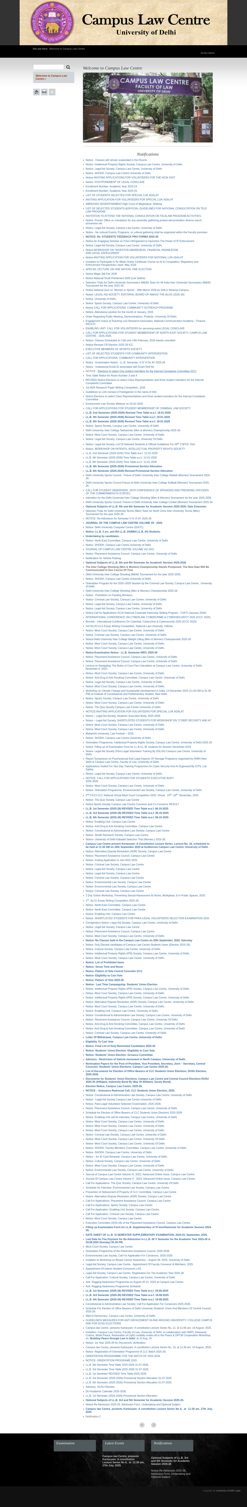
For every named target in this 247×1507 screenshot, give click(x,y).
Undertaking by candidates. (103, 536)
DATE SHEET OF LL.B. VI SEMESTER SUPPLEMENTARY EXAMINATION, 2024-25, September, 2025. (147, 1234)
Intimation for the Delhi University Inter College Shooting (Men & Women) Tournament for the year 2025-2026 (148, 497)
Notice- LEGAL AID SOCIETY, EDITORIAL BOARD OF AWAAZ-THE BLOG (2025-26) (135, 294)
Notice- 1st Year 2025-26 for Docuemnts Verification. (116, 1342)
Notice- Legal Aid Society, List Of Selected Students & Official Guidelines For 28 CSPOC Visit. (140, 444)
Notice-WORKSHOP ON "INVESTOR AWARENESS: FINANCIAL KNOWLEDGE (132, 250)
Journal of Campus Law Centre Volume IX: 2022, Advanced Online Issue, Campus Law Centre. (140, 1174)
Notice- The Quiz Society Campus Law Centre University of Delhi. (123, 707)
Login (238, 1490)
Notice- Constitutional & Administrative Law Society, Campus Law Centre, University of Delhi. (139, 1015)
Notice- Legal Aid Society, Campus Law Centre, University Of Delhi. (124, 439)
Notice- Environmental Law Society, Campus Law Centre (118, 882)
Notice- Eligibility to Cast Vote (104, 975)
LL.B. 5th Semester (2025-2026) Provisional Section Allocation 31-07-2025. (129, 1382)
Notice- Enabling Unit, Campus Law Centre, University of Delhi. (122, 1010)
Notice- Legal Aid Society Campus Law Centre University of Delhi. (124, 1099)
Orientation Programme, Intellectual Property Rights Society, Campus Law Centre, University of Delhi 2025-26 (149, 742)
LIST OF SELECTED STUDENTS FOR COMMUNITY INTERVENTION (126, 353)
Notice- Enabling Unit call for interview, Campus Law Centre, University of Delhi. (132, 1117)
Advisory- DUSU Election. (100, 1386)
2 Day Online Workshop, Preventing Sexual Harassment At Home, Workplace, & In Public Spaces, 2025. (146, 895)
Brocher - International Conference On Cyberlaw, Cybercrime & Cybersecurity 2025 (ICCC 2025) (141, 621)
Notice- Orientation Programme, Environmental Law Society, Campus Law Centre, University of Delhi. (144, 790)
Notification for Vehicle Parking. (104, 558)
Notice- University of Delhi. (101, 299)
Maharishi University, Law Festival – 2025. (110, 733)
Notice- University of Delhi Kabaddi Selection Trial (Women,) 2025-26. (126, 839)
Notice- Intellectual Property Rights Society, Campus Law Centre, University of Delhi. (134, 164)
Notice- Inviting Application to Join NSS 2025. (112, 860)
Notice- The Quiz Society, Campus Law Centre (112, 799)
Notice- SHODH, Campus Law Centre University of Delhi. (118, 173)
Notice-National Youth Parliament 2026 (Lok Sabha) (115, 278)
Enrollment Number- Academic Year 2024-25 (111, 190)
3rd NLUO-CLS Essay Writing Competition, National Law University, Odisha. (129, 626)
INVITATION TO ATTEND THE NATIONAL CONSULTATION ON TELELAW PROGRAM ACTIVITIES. (144, 216)
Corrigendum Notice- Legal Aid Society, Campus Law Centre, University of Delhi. (132, 922)
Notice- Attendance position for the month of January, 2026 (119, 312)
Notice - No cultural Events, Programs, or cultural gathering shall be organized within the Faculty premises (146, 232)
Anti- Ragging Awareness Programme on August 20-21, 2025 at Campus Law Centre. (135, 1282)
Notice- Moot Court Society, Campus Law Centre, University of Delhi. (125, 434)
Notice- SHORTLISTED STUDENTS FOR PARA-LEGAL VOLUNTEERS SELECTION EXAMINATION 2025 (147, 918)
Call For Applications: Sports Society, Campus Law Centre (119, 1205)
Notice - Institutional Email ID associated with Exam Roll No (120, 366)
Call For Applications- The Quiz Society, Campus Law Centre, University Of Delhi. (132, 1183)
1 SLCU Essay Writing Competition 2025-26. (112, 900)
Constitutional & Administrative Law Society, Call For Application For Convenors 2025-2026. (138, 1304)
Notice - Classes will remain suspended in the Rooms (116, 160)
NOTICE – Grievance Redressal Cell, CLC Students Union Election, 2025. (130, 1090)
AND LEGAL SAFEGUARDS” (103, 253)
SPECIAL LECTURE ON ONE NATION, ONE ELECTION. (119, 269)
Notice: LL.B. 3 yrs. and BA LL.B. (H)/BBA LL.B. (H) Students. (123, 531)
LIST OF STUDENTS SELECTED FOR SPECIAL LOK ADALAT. (123, 195)
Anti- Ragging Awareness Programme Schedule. (113, 1286)
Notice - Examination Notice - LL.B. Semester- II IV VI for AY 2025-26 (125, 362)
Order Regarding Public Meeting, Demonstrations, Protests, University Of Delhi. (131, 316)
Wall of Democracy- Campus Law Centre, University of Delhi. (121, 1315)
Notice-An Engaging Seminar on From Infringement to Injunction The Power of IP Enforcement (140, 241)
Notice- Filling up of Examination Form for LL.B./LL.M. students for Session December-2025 (138, 746)
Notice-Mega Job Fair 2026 (101, 273)
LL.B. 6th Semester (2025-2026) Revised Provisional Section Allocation (129, 470)
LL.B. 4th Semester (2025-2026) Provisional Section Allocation (124, 466)
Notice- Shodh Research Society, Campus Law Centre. (117, 835)
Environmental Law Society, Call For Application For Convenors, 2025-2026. (129, 1255)
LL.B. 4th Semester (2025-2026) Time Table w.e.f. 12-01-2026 (121, 457)
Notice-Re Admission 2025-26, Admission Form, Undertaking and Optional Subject (133, 1404)
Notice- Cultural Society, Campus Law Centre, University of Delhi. (123, 949)
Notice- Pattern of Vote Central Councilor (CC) (114, 971)
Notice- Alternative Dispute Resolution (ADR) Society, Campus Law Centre (128, 851)
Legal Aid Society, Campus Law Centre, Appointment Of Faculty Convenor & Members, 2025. (140, 1264)
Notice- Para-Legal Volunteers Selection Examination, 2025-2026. (123, 1103)
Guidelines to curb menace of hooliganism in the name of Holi (121, 392)
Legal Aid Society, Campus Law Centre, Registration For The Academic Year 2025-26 (135, 1273)
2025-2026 (92, 781)
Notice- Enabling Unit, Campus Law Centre (110, 821)
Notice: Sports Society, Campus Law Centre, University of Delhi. (122, 303)
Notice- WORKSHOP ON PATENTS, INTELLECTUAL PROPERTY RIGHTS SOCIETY (135, 448)
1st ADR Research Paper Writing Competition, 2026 (115, 387)
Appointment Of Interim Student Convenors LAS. (114, 1268)
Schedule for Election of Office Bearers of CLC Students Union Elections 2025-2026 (134, 1112)
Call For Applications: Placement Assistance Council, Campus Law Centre (128, 1200)
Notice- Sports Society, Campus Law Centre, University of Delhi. (123, 425)
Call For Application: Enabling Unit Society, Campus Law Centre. (123, 1209)
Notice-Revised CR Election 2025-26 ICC (109, 344)
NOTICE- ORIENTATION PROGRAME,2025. (111, 1360)
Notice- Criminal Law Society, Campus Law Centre (115, 864)
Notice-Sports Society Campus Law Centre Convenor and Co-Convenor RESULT (132, 804)
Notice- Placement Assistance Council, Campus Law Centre (120, 855)
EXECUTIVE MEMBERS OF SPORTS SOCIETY (114, 349)
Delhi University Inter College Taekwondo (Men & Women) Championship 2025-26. (133, 430)
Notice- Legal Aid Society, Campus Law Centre (112, 869)
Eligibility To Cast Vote (99, 1041)
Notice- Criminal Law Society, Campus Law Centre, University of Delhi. (126, 599)
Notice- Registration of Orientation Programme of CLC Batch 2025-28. (126, 1351)
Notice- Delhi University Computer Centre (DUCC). (115, 527)
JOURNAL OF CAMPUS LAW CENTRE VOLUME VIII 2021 (120, 549)
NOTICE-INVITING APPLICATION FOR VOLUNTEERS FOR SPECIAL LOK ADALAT (135, 711)
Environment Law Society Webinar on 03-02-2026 (114, 403)
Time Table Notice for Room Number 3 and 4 (111, 375)
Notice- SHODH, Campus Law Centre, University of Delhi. (119, 1152)
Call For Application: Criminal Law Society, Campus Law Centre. (122, 1214)
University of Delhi (225, 1490)
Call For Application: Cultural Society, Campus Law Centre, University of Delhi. (131, 1277)
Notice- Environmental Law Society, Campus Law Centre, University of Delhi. (130, 1170)
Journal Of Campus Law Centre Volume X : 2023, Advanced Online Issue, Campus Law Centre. (141, 1178)
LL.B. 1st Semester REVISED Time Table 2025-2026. (116, 1373)
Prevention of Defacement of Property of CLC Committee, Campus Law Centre (131, 1192)
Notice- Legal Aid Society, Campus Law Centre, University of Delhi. (124, 168)
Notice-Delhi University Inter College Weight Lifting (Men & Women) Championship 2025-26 (138, 639)
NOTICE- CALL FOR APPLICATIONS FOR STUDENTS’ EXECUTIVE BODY (130, 778)
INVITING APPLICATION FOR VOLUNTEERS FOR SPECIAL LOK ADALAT (129, 199)
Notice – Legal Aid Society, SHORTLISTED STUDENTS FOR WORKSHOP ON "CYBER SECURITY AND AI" (148, 720)
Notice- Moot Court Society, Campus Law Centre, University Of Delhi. (125, 1139)
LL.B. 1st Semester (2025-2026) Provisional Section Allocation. (122, 1395)
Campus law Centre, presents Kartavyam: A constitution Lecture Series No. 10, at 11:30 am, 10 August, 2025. (149, 1347)
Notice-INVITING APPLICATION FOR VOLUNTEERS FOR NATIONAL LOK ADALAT (134, 257)
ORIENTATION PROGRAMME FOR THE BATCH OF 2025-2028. (123, 1356)
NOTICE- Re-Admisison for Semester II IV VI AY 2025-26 (118, 518)
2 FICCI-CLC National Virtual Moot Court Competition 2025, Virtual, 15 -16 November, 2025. (142, 795)
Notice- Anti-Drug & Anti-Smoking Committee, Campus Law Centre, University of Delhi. (135, 677)
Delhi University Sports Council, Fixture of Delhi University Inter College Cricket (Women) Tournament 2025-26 (149, 502)
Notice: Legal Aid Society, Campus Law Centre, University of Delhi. (124, 245)
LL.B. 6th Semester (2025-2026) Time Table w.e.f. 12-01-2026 (121, 462)
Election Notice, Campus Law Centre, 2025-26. (114, 1086)
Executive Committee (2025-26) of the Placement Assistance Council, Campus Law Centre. (138, 1222)
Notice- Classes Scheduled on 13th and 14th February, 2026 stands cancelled (130, 340)
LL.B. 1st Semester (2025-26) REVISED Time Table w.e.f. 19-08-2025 (127, 1290)
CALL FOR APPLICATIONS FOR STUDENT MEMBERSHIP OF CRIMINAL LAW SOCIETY (138, 408)
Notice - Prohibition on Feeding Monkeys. (109, 595)
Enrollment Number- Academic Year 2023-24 (111, 186)
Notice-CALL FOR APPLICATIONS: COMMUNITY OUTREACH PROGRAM (129, 307)
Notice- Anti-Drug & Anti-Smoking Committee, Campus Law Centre (124, 826)
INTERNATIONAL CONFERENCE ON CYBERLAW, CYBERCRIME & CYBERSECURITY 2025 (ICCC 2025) (148, 617)
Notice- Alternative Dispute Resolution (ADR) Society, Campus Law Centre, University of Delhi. (140, 1002)
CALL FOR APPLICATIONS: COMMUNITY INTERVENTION (120, 358)
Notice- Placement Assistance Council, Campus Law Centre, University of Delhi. (132, 553)
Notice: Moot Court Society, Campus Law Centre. (114, 1218)
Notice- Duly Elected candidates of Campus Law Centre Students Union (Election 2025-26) (138, 944)
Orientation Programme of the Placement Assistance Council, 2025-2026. (128, 1251)
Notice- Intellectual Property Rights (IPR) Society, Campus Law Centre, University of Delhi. (138, 953)
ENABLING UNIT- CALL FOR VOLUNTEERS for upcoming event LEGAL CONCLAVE (135, 328)
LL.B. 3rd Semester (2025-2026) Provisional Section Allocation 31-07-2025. (129, 1378)
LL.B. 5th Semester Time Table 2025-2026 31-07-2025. (117, 1364)
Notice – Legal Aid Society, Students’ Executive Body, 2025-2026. (123, 716)
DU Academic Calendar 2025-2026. (106, 1391)
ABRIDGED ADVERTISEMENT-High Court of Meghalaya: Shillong (124, 204)
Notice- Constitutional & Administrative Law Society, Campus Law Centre (127, 830)
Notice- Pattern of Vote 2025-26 (105, 980)
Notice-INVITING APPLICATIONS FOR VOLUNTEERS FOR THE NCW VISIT (130, 177)
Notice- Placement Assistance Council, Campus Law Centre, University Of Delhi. (132, 1019)
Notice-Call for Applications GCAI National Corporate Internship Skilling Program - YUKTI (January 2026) (146, 612)
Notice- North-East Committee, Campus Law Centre (115, 905)
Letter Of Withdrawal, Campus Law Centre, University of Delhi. (124, 1037)
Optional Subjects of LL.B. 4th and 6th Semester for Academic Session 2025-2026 (136, 562)
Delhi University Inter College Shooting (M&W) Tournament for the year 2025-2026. (133, 574)
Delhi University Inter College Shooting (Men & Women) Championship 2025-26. (132, 590)
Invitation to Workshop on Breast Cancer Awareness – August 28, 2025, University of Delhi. (138, 1260)
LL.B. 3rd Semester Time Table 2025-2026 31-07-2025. (117, 1369)
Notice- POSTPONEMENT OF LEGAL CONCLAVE (115, 182)
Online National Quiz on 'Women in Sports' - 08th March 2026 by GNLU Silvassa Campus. (138, 290)
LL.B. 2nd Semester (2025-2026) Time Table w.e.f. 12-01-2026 (122, 453)
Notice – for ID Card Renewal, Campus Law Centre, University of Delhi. (127, 1156)
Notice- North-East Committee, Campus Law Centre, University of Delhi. (127, 540)
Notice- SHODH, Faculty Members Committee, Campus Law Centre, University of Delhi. (136, 1148)
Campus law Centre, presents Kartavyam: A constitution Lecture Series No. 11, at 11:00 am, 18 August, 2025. (149, 1327)
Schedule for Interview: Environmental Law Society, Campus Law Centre (127, 1187)
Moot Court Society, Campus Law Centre (109, 1246)
